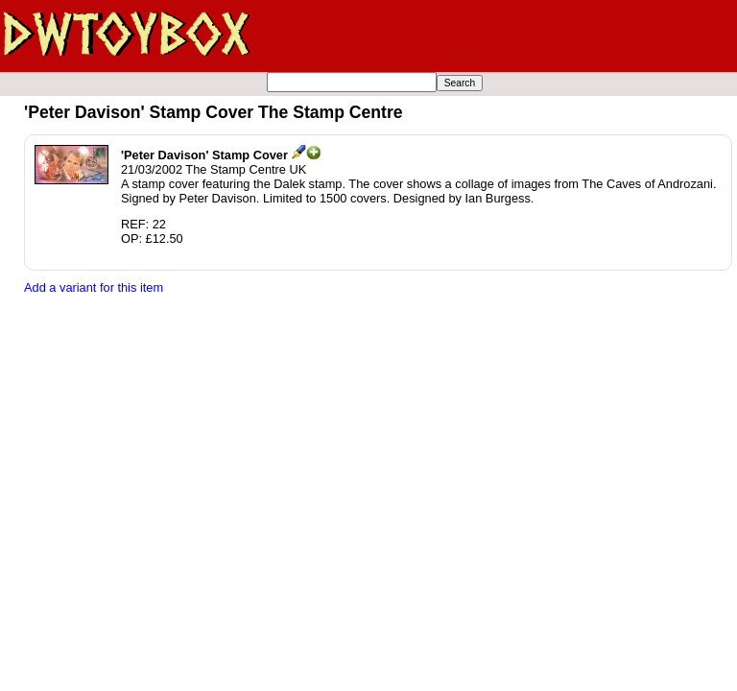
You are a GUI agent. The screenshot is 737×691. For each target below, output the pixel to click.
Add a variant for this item (93, 287)
